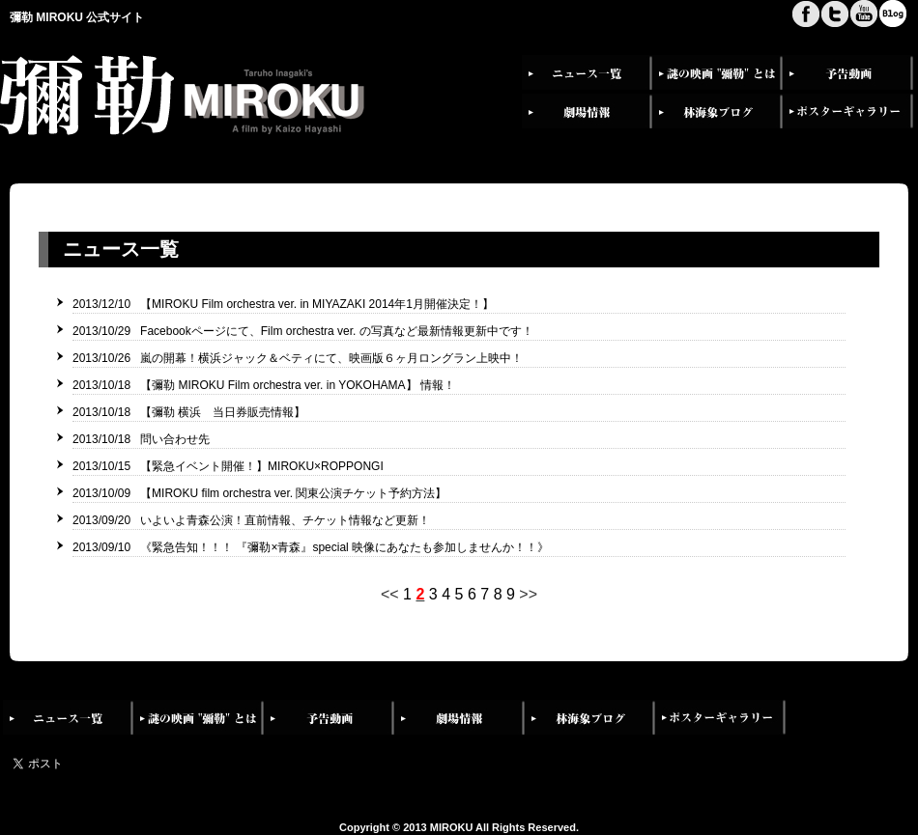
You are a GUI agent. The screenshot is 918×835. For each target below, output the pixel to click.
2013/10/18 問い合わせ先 (141, 439)
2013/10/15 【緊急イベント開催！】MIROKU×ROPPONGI (228, 466)
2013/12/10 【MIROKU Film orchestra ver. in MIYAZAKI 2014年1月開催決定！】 (283, 304)
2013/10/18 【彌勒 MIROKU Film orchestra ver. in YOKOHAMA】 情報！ (263, 385)
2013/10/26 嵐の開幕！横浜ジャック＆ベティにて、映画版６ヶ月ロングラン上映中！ (297, 358)
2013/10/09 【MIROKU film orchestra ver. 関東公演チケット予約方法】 (259, 493)
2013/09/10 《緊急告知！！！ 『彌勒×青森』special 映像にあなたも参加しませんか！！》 (310, 547)
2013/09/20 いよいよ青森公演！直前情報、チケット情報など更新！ (251, 520)
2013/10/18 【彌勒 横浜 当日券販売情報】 (188, 412)
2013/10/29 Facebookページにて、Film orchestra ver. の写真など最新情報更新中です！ (302, 331)
